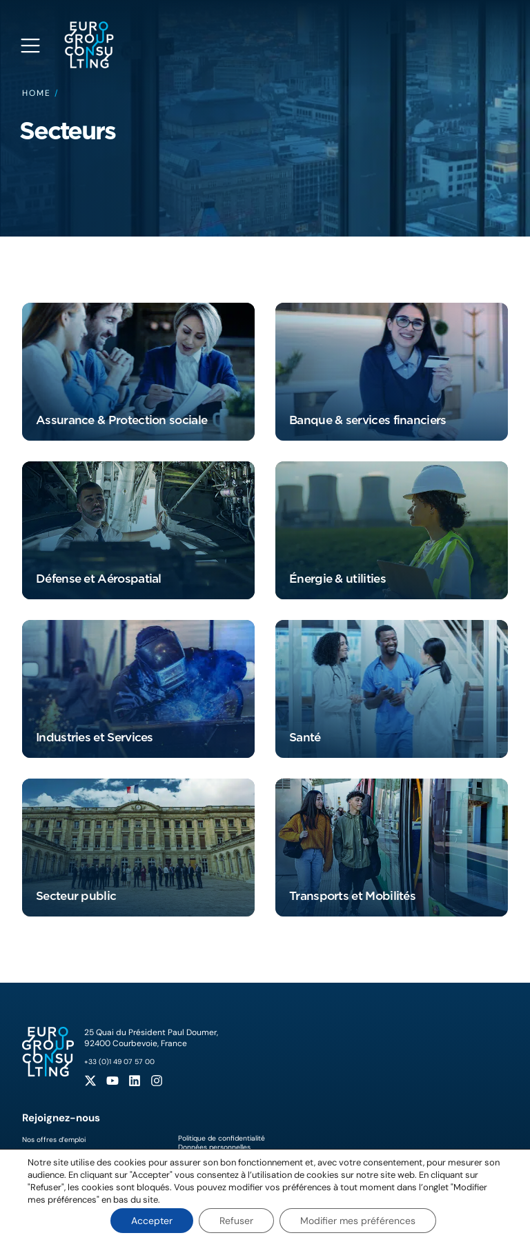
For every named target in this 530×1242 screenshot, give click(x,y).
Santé (305, 737)
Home (36, 93)
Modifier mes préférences (357, 1220)
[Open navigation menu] (30, 45)
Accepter (152, 1220)
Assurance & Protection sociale (121, 419)
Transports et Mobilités (352, 895)
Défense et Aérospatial (98, 578)
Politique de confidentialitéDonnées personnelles (221, 1143)
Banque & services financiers (367, 419)
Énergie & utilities (337, 578)
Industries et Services (94, 737)
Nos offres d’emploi (54, 1139)
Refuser (236, 1220)
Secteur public (76, 895)
